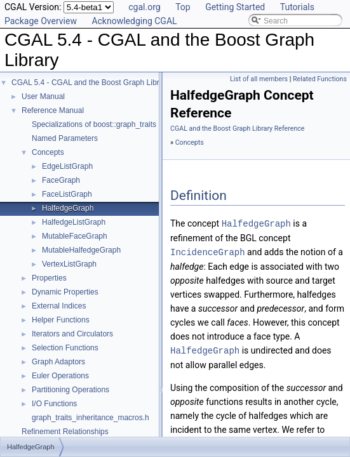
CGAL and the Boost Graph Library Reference (237, 128)
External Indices (59, 305)
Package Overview (40, 21)
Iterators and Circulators (72, 333)
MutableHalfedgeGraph (81, 250)
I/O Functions (54, 403)
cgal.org (144, 7)
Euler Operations (60, 375)
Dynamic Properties (65, 292)
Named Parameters (65, 138)
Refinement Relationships (65, 431)
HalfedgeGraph (67, 208)
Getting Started (235, 7)
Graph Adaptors (58, 361)
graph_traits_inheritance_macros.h (90, 417)
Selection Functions (65, 347)
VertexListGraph (69, 264)
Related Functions (320, 79)
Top (183, 7)
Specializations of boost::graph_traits (94, 124)
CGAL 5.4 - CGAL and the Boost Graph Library (90, 82)
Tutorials (297, 7)
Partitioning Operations (70, 389)
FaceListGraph (67, 194)
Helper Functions (61, 319)
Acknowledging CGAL (134, 21)
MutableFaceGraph (74, 236)
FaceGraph (61, 180)
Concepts (48, 152)
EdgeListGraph (67, 166)
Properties (49, 278)
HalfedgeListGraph (73, 222)
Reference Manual (53, 110)
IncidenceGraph (207, 251)
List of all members (259, 79)
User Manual (43, 96)
